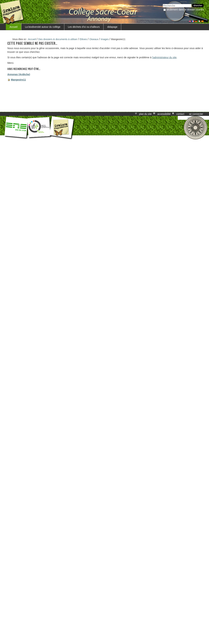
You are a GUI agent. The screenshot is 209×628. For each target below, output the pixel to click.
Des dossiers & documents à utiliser (57, 39)
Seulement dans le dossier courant (185, 9)
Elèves (83, 39)
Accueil (13, 26)
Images (105, 39)
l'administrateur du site (164, 57)
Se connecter (196, 114)
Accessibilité (164, 114)
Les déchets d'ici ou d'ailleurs (84, 26)
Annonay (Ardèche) (18, 74)
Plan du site (145, 114)
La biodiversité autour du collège (42, 26)
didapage (112, 26)
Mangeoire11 (18, 79)
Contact (180, 114)
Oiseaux (93, 39)
